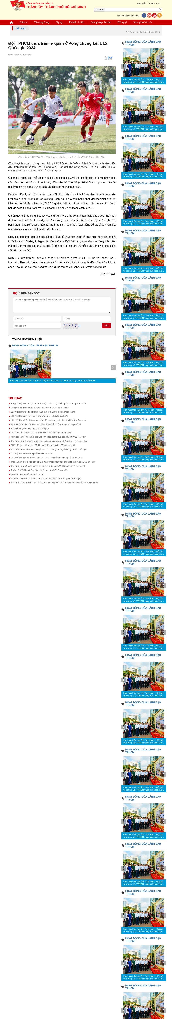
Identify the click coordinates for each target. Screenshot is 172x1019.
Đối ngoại (122, 22)
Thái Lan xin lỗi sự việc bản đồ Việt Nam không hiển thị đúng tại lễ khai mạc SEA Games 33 (53, 462)
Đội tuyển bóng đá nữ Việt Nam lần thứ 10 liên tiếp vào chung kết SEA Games (47, 457)
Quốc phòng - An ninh (101, 22)
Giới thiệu (141, 3)
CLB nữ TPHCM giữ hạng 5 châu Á (27, 474)
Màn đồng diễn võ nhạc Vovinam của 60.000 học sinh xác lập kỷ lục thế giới (46, 478)
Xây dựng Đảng (41, 22)
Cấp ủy (59, 22)
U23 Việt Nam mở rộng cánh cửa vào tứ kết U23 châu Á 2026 (39, 416)
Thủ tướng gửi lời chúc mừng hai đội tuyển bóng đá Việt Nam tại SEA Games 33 (48, 466)
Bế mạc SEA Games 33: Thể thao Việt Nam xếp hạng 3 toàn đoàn (41, 432)
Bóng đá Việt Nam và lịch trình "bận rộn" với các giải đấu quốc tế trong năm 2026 (48, 403)
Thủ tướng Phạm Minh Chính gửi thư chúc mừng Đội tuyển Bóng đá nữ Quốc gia (48, 449)
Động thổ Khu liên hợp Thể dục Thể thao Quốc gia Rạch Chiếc (40, 407)
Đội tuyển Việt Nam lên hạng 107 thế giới (30, 428)
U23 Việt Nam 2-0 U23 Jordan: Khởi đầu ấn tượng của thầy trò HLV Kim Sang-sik (48, 420)
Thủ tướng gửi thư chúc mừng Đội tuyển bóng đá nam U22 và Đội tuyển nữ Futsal (49, 441)
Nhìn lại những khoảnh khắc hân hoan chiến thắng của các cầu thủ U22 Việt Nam (48, 437)
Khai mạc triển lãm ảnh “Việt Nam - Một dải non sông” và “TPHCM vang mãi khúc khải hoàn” (52, 380)
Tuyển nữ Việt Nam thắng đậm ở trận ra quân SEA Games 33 (39, 470)
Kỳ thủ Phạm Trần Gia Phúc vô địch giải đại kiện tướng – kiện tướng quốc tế (46, 424)
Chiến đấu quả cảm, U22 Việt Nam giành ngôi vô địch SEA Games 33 (43, 445)
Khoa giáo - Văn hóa (142, 22)
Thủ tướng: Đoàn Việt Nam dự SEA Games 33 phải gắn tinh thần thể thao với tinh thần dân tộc (54, 483)
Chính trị (24, 22)
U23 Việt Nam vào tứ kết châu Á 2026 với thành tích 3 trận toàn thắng (43, 412)
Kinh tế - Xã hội (76, 22)
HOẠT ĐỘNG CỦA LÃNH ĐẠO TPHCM (35, 345)
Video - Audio (155, 3)
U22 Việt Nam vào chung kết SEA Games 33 (31, 453)
